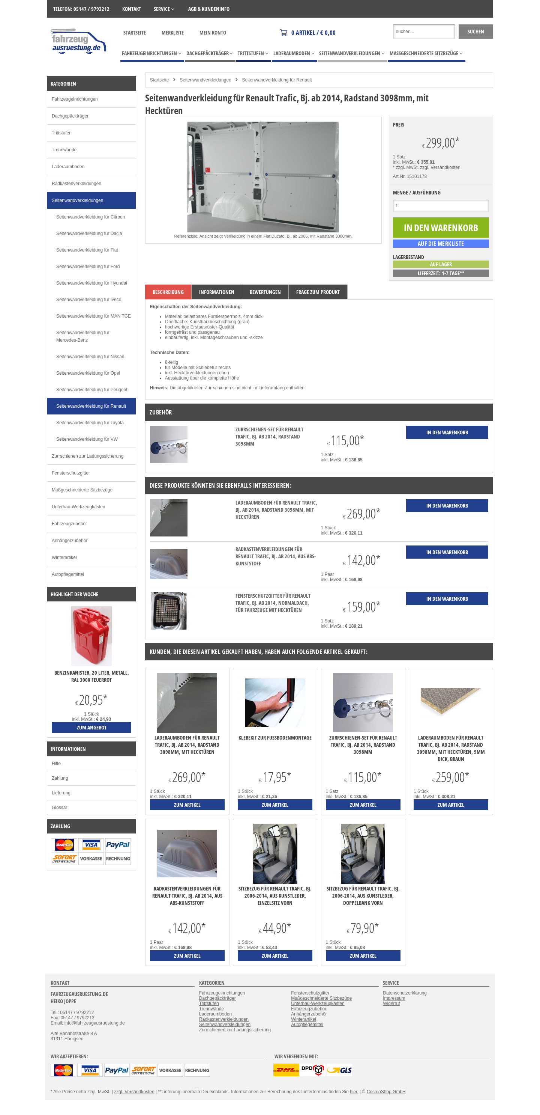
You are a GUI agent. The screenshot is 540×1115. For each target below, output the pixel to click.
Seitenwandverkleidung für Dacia (89, 233)
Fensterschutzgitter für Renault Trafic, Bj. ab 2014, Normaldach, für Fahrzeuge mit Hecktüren (273, 602)
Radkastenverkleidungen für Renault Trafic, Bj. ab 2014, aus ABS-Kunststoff (276, 556)
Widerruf (391, 1003)
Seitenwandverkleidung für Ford (88, 266)
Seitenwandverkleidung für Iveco (88, 299)
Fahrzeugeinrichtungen (75, 99)
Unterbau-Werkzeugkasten (78, 506)
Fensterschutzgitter (71, 473)
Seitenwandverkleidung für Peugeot (91, 389)
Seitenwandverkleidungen (205, 80)
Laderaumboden (68, 166)
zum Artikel (187, 804)
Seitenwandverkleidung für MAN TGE (93, 316)
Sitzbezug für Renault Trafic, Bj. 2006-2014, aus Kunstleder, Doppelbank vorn (363, 895)
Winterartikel (64, 557)
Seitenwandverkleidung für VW (87, 439)
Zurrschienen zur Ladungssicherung (87, 456)
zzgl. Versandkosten (440, 167)
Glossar (59, 807)
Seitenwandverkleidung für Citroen (90, 217)
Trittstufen (62, 133)
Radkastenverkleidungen (76, 183)
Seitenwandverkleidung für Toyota (90, 422)
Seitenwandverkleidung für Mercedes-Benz (82, 336)
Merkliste (173, 32)
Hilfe (56, 763)
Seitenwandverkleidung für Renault (277, 80)
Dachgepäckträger (70, 116)
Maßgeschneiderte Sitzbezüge (82, 490)
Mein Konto (213, 32)
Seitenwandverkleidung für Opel (88, 373)
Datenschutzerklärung (405, 993)
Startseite (134, 32)
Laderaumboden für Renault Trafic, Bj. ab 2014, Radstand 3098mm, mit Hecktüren (276, 509)
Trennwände (64, 149)
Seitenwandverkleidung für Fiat (87, 250)
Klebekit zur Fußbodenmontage (275, 737)
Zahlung (60, 778)
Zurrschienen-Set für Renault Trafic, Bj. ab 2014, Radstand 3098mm (269, 436)
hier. (354, 1091)
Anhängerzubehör (69, 540)
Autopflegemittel (68, 574)
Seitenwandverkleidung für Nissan (90, 356)
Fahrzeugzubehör (69, 523)
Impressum (394, 998)
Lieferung (61, 793)
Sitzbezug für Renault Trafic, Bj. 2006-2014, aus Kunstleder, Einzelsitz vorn (275, 895)
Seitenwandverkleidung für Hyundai (91, 283)
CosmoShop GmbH (386, 1091)
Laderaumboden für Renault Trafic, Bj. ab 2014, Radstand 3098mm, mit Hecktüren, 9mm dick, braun (451, 748)
